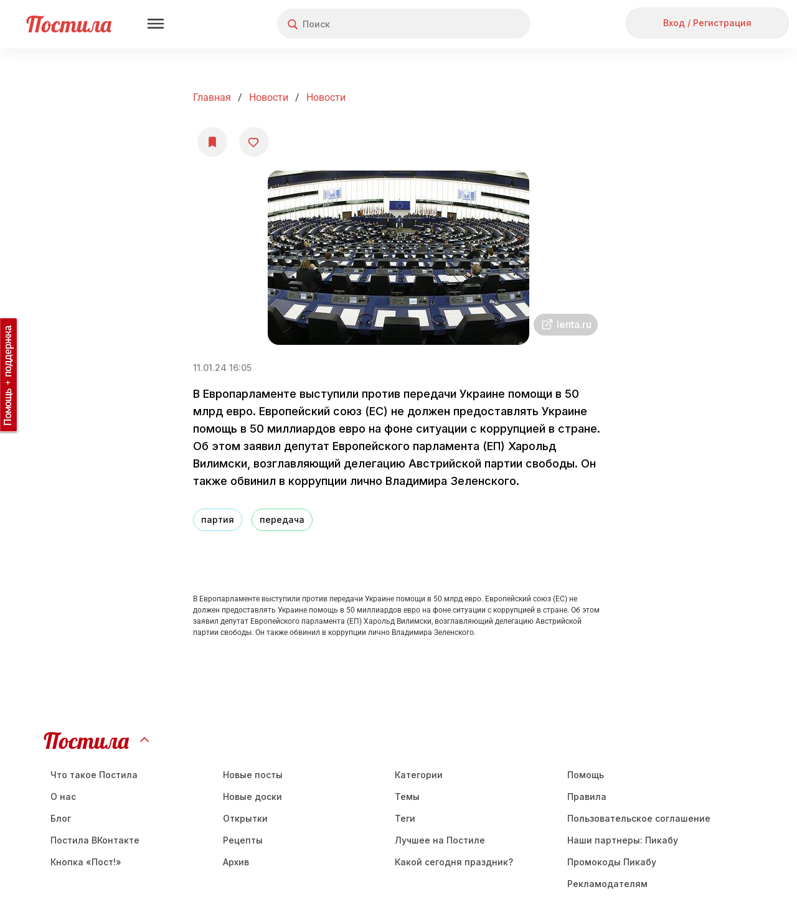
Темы (407, 796)
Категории (419, 774)
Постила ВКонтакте (94, 840)
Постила (68, 24)
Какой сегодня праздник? (454, 862)
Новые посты (253, 774)
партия (217, 519)
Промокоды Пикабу (611, 862)
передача (282, 519)
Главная (212, 97)
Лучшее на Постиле (440, 840)
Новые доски (252, 796)
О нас (63, 796)
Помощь (585, 774)
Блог (60, 818)
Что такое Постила (94, 774)
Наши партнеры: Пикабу (622, 840)
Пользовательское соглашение (638, 818)
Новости (268, 97)
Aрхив (236, 862)
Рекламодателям (607, 883)
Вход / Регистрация (707, 22)
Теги (405, 818)
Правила (586, 796)
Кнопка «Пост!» (85, 862)
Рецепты (243, 840)
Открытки (245, 818)
